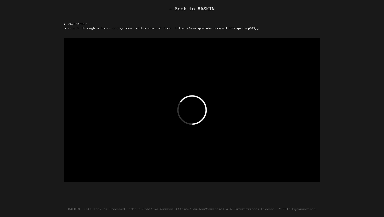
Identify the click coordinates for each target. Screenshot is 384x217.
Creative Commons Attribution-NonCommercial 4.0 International (200, 209)
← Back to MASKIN (192, 8)
